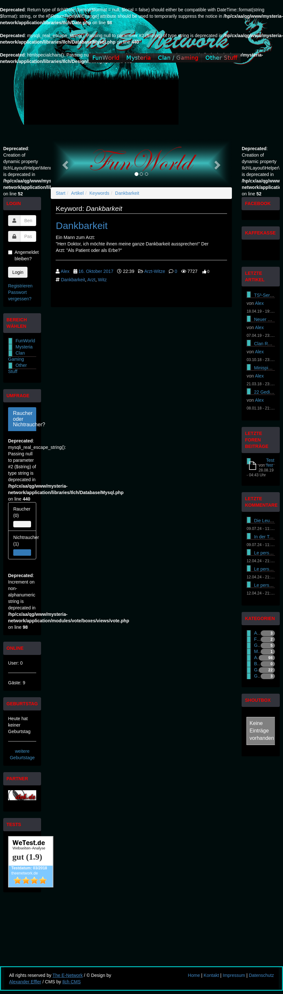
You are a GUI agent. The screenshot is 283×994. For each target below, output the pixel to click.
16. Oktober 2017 (95, 271)
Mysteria (24, 346)
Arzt (91, 279)
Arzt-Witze (154, 271)
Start (60, 193)
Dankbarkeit (127, 193)
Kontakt (211, 975)
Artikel (77, 193)
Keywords (99, 193)
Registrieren (20, 285)
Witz (102, 279)
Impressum (234, 975)
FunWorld (25, 340)
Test (270, 460)
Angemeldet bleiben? (22, 255)
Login (17, 272)
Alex (65, 271)
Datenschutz (261, 975)
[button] (64, 163)
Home (194, 975)
